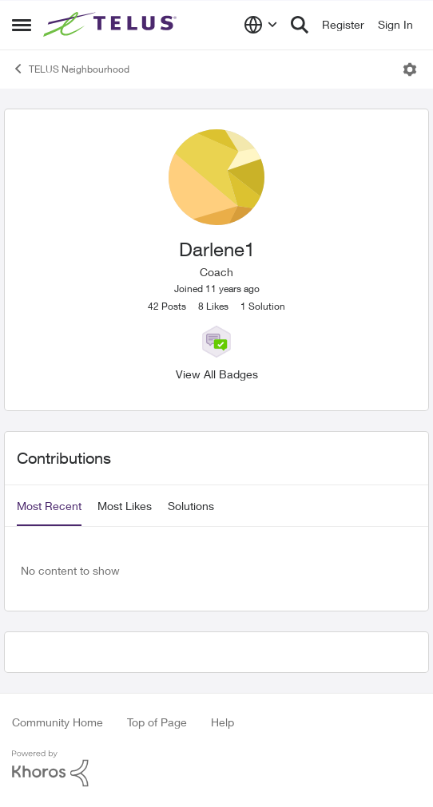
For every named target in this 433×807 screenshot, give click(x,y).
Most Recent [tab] (49, 505)
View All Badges (217, 374)
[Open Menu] (410, 69)
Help (222, 722)
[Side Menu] (21, 25)
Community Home (57, 722)
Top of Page (157, 722)
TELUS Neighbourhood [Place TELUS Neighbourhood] (70, 68)
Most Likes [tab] (124, 505)
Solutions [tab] (191, 505)
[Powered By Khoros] (216, 768)
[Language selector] (260, 25)
